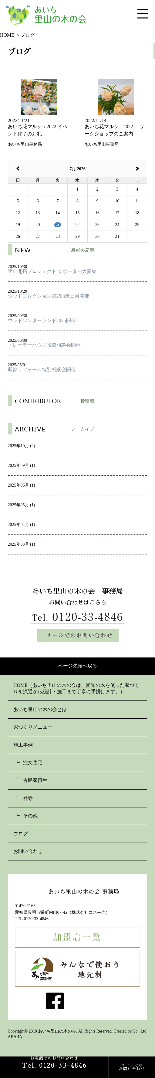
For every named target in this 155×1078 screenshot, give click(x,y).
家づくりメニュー (32, 727)
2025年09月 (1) (21, 465)
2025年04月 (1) (21, 524)
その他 (30, 815)
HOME (20, 685)
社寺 (28, 798)
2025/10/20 (77, 293)
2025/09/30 (77, 318)
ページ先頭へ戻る (77, 665)
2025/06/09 (77, 343)
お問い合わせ (27, 851)
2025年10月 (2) (21, 446)
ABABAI (16, 1036)
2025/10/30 (77, 269)
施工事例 (23, 744)
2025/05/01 (77, 367)
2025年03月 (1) (21, 544)
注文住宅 (32, 762)
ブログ (20, 833)
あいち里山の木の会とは (40, 709)
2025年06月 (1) (21, 485)
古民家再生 (35, 780)
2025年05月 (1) (21, 505)
